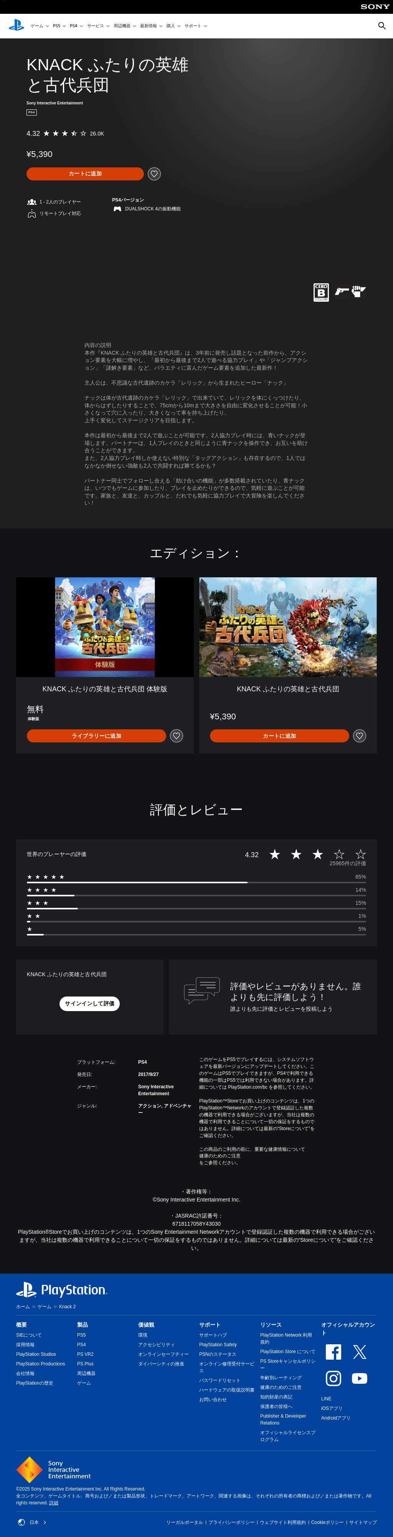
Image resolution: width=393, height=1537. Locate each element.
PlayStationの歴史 (34, 1383)
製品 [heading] (82, 1325)
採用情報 (25, 1344)
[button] (89, 1004)
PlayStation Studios (36, 1354)
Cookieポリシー (327, 1522)
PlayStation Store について (287, 1351)
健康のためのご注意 (220, 1156)
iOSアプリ (332, 1408)
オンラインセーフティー (163, 1354)
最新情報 (148, 26)
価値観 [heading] (146, 1325)
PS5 (56, 26)
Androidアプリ (336, 1418)
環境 (142, 1335)
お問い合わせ (213, 1399)
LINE (326, 1398)
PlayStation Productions (40, 1364)
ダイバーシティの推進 (161, 1364)
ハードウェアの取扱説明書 (226, 1390)
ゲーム (37, 26)
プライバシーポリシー (231, 1522)
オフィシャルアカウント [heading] (348, 1329)
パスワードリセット (220, 1380)
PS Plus (85, 1364)
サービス (95, 26)
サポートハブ (213, 1335)
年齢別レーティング (281, 1377)
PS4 (74, 26)
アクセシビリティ (156, 1344)
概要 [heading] (21, 1325)
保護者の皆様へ (276, 1406)
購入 (171, 26)
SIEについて (29, 1335)
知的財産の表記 (276, 1397)
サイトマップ (363, 1522)
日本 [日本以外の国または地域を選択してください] (32, 1522)
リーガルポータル (184, 1522)
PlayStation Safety (218, 1344)
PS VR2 (85, 1354)
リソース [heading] (271, 1325)
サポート (193, 26)
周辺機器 (122, 26)
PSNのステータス (217, 1354)
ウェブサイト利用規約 (283, 1522)
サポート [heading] (210, 1325)
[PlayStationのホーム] (16, 26)
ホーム (23, 1306)
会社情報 (25, 1373)
